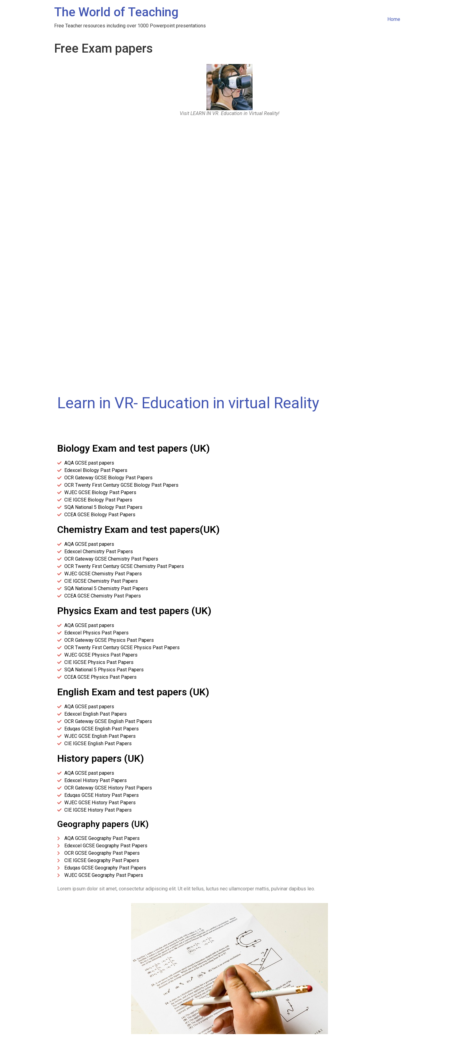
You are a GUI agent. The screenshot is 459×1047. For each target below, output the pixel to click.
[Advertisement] (229, 169)
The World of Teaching (116, 12)
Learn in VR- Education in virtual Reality (188, 403)
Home (393, 19)
